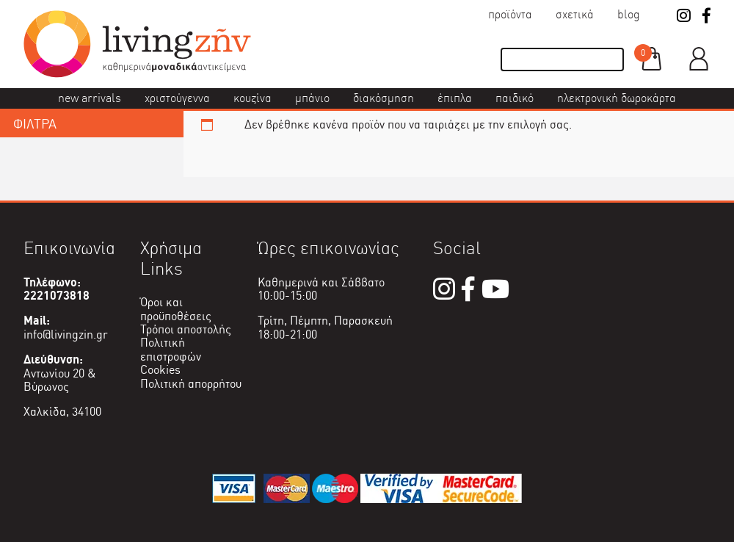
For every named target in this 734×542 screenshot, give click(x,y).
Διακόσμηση (383, 98)
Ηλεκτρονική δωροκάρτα (616, 98)
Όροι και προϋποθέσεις (175, 308)
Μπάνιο (312, 98)
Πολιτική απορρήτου (190, 384)
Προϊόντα (510, 14)
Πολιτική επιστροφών (170, 349)
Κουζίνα (252, 98)
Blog (628, 14)
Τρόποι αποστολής (185, 329)
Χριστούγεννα (177, 98)
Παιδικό (514, 98)
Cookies (160, 370)
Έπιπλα (454, 98)
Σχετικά (575, 14)
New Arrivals (89, 98)
